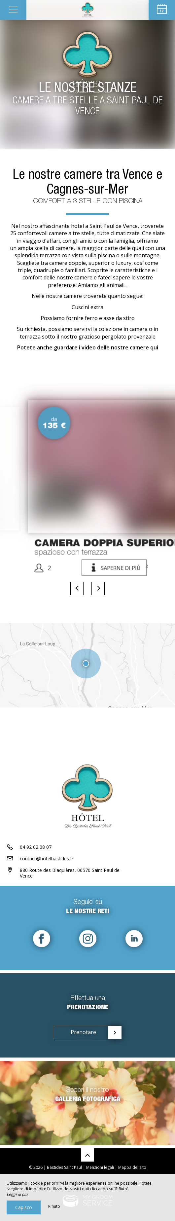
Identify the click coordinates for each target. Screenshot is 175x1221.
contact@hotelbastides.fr (46, 858)
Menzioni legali (100, 1167)
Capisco (23, 1207)
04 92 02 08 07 (36, 847)
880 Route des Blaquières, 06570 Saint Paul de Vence (70, 873)
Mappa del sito (132, 1167)
